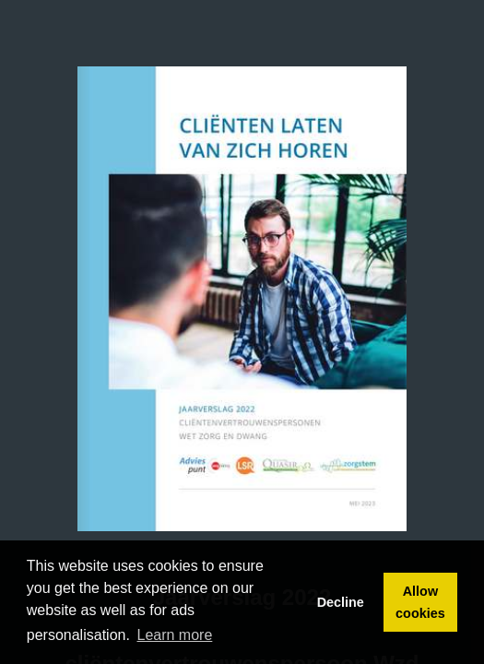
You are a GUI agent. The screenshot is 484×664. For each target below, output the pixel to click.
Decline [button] (340, 602)
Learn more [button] (175, 635)
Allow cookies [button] (420, 602)
